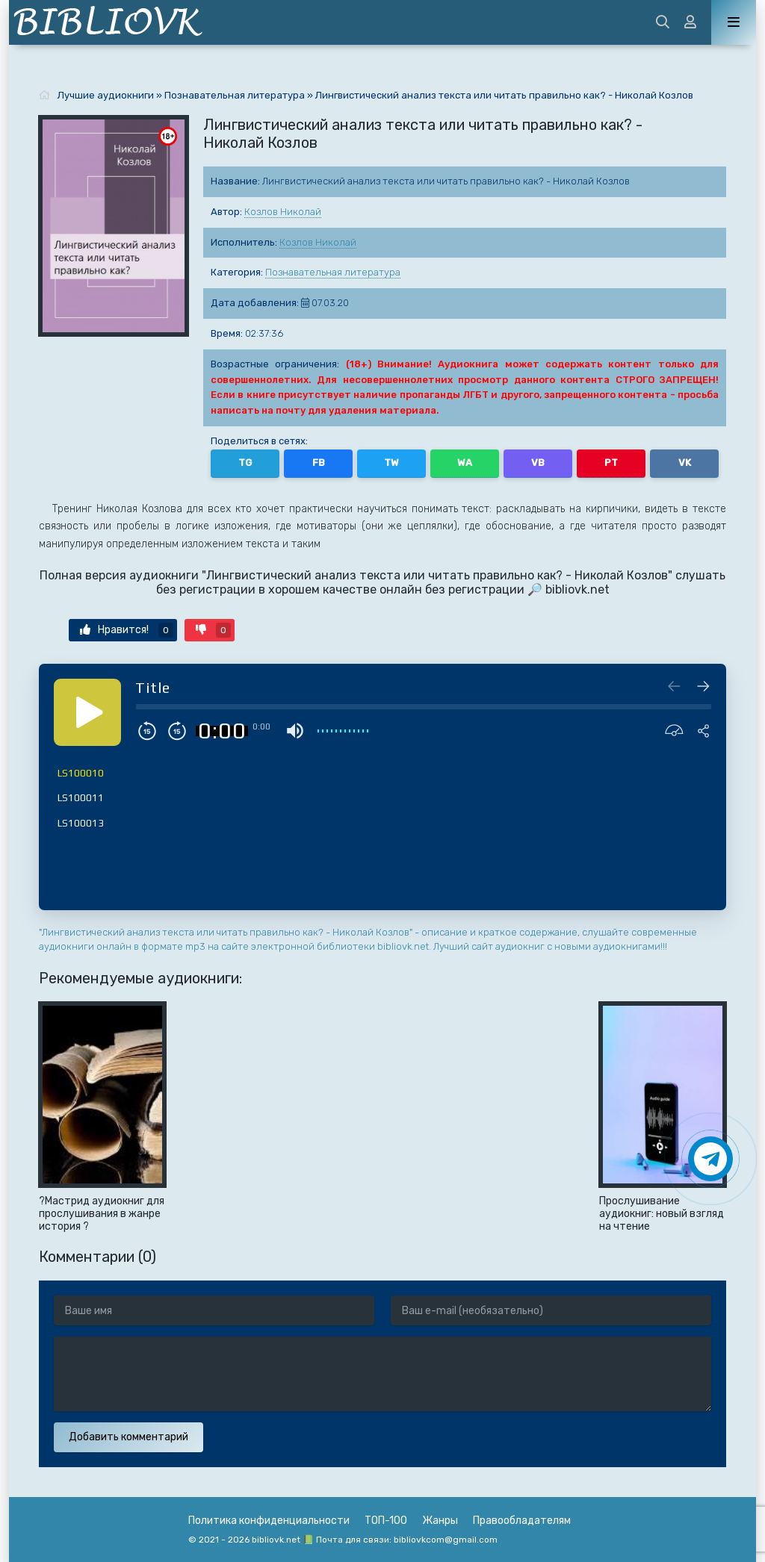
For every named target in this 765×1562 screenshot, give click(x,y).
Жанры (440, 1520)
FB (318, 462)
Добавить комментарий (128, 1437)
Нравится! (126, 630)
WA (464, 462)
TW (391, 462)
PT (611, 462)
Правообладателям (522, 1520)
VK (684, 462)
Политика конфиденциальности (269, 1520)
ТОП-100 (386, 1520)
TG (245, 462)
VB (538, 462)
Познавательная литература (332, 272)
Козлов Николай (282, 211)
